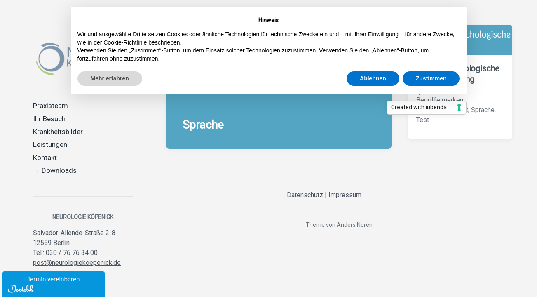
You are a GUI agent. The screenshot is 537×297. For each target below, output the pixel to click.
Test (422, 120)
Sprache (483, 110)
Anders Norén (355, 225)
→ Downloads (55, 170)
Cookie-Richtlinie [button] (125, 42)
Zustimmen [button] (431, 78)
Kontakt (45, 157)
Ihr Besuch (49, 119)
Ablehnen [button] (373, 78)
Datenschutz (305, 195)
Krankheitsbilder (58, 131)
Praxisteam (50, 105)
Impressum (344, 195)
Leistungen (50, 144)
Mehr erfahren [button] (110, 78)
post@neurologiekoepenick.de (77, 262)
